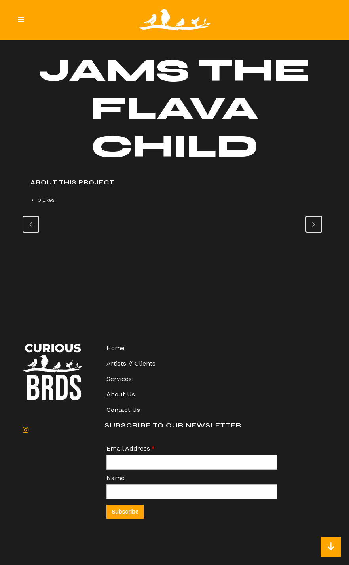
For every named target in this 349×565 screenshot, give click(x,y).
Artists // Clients (131, 363)
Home (115, 348)
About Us (120, 394)
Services (119, 379)
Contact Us (123, 409)
